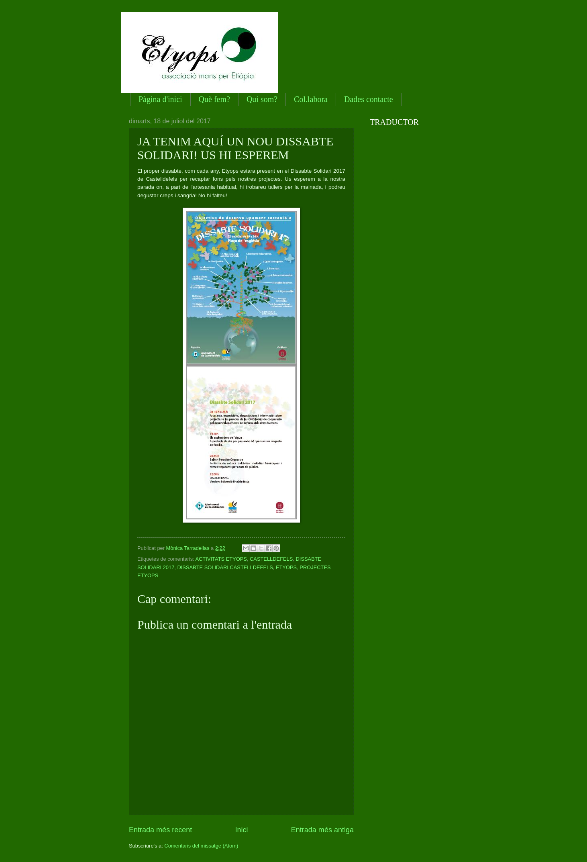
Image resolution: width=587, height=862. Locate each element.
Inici (241, 830)
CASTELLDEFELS (271, 559)
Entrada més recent (160, 830)
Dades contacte (368, 99)
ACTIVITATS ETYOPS (221, 559)
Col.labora (311, 99)
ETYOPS (286, 567)
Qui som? (262, 99)
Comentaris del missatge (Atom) (201, 846)
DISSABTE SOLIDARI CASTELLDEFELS (225, 567)
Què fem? (214, 99)
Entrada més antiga (322, 830)
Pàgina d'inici (160, 99)
